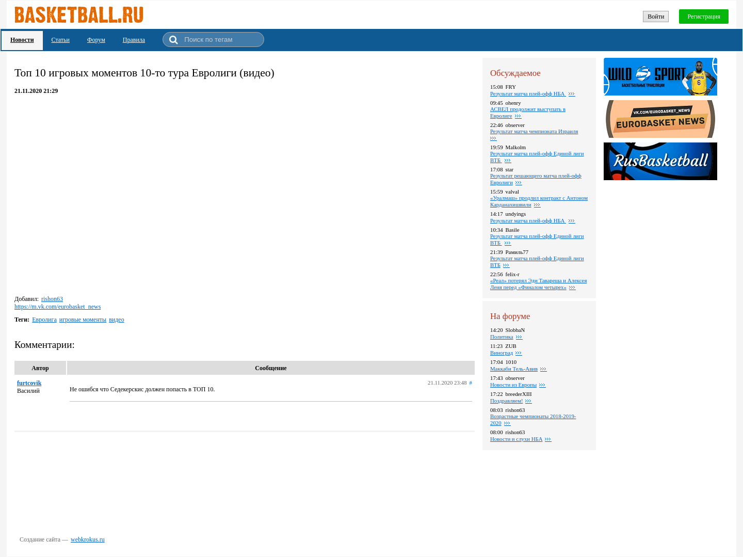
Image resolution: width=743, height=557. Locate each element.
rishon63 (52, 299)
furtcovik (29, 383)
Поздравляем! (506, 400)
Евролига (44, 319)
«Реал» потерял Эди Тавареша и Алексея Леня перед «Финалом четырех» (538, 283)
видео (116, 319)
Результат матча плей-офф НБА (528, 93)
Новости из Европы (513, 384)
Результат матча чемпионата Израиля (534, 131)
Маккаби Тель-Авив (514, 368)
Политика (501, 336)
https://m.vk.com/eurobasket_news (57, 306)
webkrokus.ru (88, 539)
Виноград (501, 352)
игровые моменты (82, 319)
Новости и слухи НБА (516, 439)
